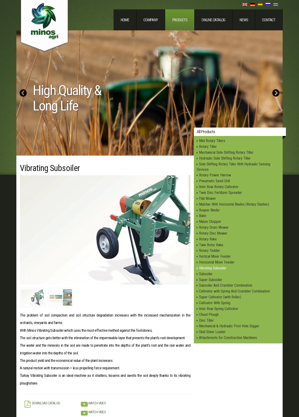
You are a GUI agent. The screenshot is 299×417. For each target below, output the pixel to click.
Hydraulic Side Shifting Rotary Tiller (225, 158)
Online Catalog (213, 20)
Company (150, 20)
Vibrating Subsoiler (212, 268)
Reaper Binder (209, 210)
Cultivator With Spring (214, 303)
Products (179, 20)
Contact (268, 20)
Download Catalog (42, 404)
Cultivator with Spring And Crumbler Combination (234, 291)
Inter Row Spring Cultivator (218, 309)
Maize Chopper (210, 221)
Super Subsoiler (210, 280)
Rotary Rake (208, 239)
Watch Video (93, 404)
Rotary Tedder (209, 250)
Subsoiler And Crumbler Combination (225, 285)
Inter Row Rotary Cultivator (218, 187)
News (243, 20)
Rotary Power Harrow (215, 175)
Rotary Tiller (208, 146)
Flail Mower (207, 198)
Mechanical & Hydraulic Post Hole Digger (229, 326)
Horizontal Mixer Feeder (217, 262)
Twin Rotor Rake (211, 245)
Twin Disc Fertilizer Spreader (220, 192)
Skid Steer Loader (212, 332)
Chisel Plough (209, 314)
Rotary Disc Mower (213, 233)
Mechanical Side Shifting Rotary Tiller (226, 152)
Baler (202, 216)
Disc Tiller (206, 320)
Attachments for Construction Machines (228, 337)
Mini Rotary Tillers (212, 141)
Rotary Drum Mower (214, 227)
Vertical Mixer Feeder (215, 256)
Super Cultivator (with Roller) (220, 297)
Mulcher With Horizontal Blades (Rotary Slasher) (234, 204)
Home (125, 20)
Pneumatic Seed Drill (214, 181)
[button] (23, 93)
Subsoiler (206, 274)
